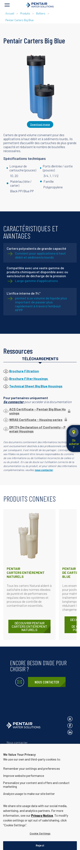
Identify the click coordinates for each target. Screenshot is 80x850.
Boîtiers (40, 13)
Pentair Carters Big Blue (19, 20)
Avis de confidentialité (21, 749)
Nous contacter (47, 682)
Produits (25, 13)
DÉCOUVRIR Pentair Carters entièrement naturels (29, 626)
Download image (40, 124)
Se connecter (13, 402)
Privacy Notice (42, 828)
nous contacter (44, 470)
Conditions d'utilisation (22, 756)
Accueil (9, 13)
